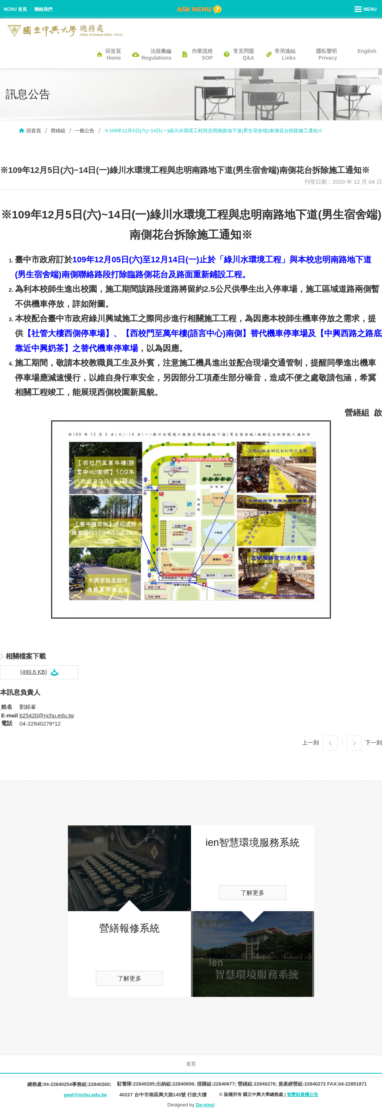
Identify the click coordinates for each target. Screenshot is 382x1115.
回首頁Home (113, 54)
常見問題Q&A (243, 54)
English (366, 51)
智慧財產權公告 (302, 1094)
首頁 (191, 1064)
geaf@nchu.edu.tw (85, 1094)
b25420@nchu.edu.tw (46, 715)
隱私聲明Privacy (326, 54)
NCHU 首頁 (15, 9)
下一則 (373, 742)
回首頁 (33, 130)
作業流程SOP (202, 54)
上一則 (310, 742)
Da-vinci (205, 1105)
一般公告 (84, 130)
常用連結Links (285, 54)
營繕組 (58, 130)
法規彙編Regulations (156, 54)
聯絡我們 (43, 9)
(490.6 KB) (33, 672)
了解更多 (129, 978)
